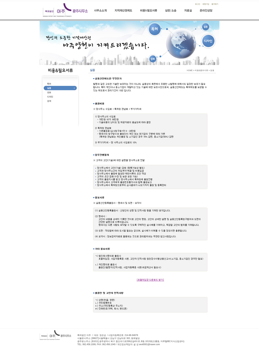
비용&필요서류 (201, 70)
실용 (212, 70)
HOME (190, 70)
